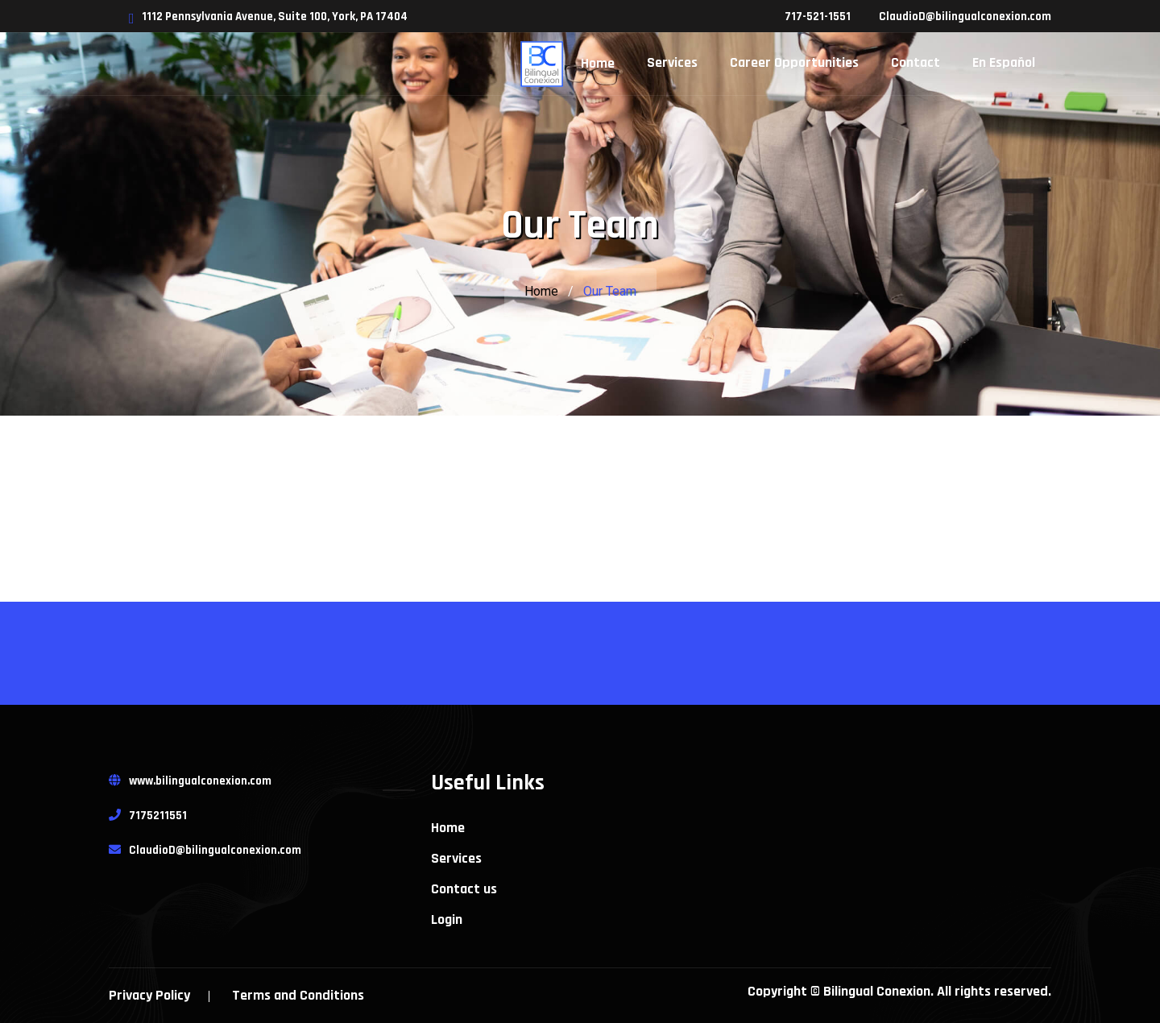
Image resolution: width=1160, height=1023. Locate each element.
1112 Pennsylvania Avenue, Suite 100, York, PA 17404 (268, 16)
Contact (915, 62)
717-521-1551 (818, 16)
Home (541, 291)
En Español (1003, 62)
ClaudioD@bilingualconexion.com (965, 16)
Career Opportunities (794, 62)
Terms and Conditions (298, 995)
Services (672, 62)
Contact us (464, 889)
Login (446, 920)
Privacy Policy (149, 995)
